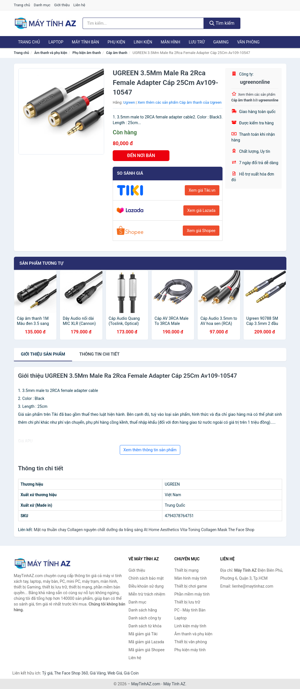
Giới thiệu (62, 5)
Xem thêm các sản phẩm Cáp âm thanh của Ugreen (180, 102)
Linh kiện (143, 42)
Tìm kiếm (221, 23)
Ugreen (129, 102)
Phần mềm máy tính (191, 594)
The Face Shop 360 (71, 673)
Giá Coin (131, 673)
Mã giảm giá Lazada (146, 642)
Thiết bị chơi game (190, 586)
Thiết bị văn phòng (190, 642)
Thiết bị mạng (186, 570)
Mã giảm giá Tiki (143, 634)
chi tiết (99, 354)
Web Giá (115, 673)
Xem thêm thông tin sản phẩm (150, 450)
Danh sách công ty (145, 618)
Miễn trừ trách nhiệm (147, 594)
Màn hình (170, 42)
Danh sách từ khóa (145, 626)
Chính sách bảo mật (146, 578)
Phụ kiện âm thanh (86, 53)
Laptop (56, 42)
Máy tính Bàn (85, 42)
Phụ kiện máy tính (189, 650)
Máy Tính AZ (174, 684)
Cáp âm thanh (116, 53)
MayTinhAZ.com (145, 684)
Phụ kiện (116, 42)
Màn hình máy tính (190, 578)
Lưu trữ (197, 42)
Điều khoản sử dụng (146, 586)
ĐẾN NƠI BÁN (141, 155)
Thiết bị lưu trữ (187, 602)
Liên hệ (79, 5)
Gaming (220, 42)
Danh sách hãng (143, 610)
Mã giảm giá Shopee (147, 650)
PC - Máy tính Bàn (189, 610)
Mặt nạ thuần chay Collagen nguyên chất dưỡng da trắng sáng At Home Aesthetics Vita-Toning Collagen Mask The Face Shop (144, 529)
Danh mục (42, 5)
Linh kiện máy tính (190, 626)
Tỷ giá (47, 673)
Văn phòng (248, 42)
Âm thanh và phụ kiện (50, 53)
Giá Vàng (98, 673)
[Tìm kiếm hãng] (143, 23)
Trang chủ (22, 5)
